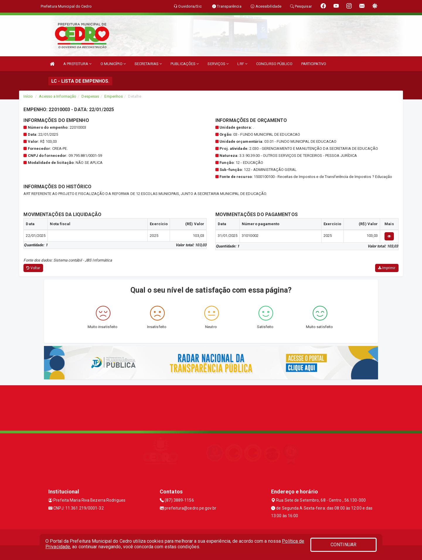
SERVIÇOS (218, 64)
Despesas (90, 96)
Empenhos (113, 96)
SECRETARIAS (148, 64)
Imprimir (387, 268)
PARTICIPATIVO (313, 64)
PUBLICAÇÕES (185, 64)
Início (28, 96)
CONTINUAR (343, 544)
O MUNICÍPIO (113, 64)
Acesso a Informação (57, 96)
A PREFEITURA (77, 64)
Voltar (33, 268)
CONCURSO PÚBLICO (274, 64)
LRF (242, 64)
